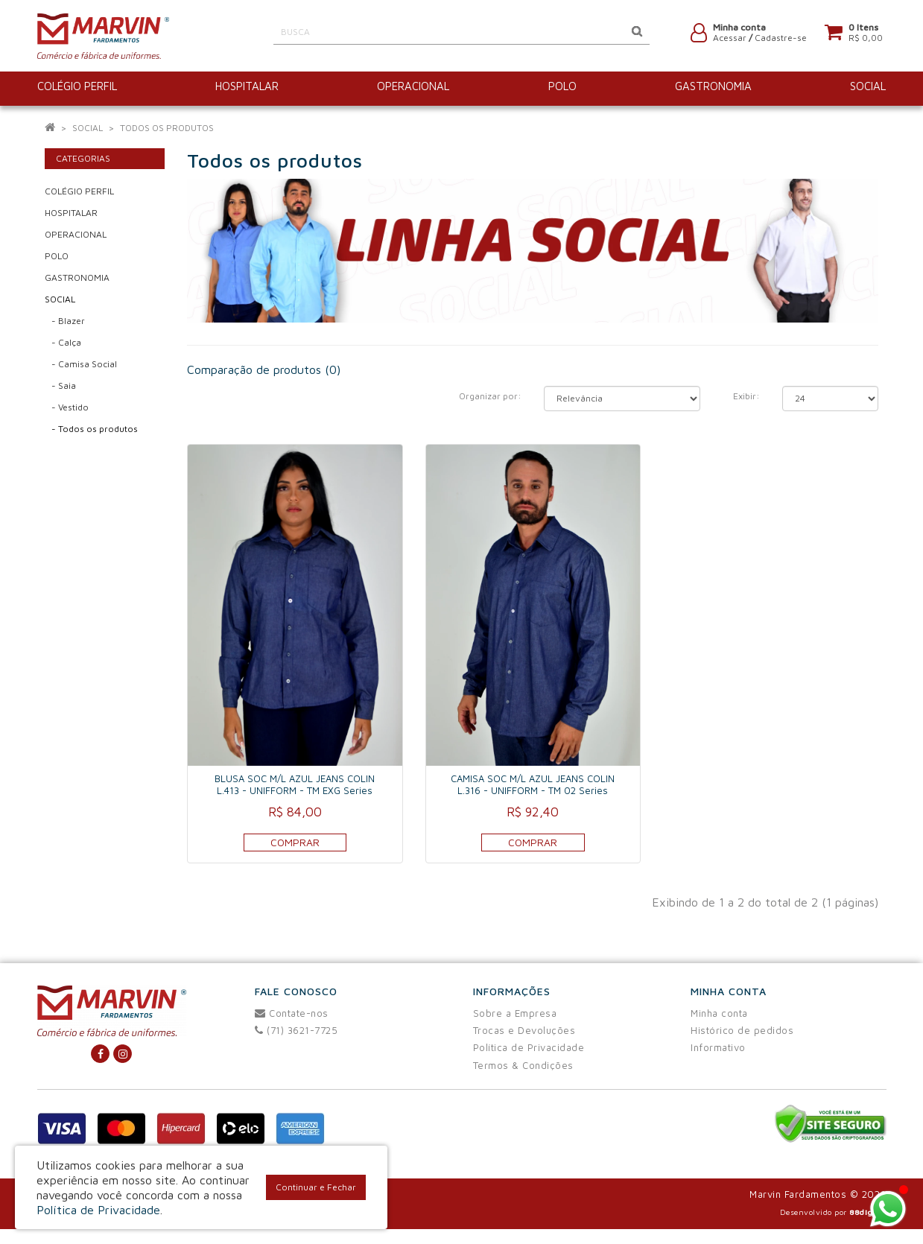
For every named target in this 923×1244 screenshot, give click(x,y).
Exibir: (746, 396)
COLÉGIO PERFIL (79, 191)
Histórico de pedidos (742, 1030)
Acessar (729, 39)
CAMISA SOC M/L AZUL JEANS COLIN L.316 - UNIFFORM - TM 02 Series (533, 784)
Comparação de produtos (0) (263, 369)
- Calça (63, 342)
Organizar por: (490, 396)
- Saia (60, 385)
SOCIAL (87, 127)
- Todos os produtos (91, 428)
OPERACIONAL (76, 234)
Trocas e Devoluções (524, 1030)
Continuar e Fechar (316, 1187)
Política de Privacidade (529, 1047)
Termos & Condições (523, 1065)
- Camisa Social (81, 363)
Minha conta (719, 1013)
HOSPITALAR (71, 212)
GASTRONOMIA (77, 277)
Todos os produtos (167, 127)
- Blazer (65, 320)
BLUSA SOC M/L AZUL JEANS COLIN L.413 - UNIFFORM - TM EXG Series (295, 784)
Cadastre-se (781, 39)
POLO (57, 255)
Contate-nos (292, 1013)
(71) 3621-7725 (296, 1030)
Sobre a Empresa (515, 1013)
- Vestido (67, 407)
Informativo (718, 1047)
